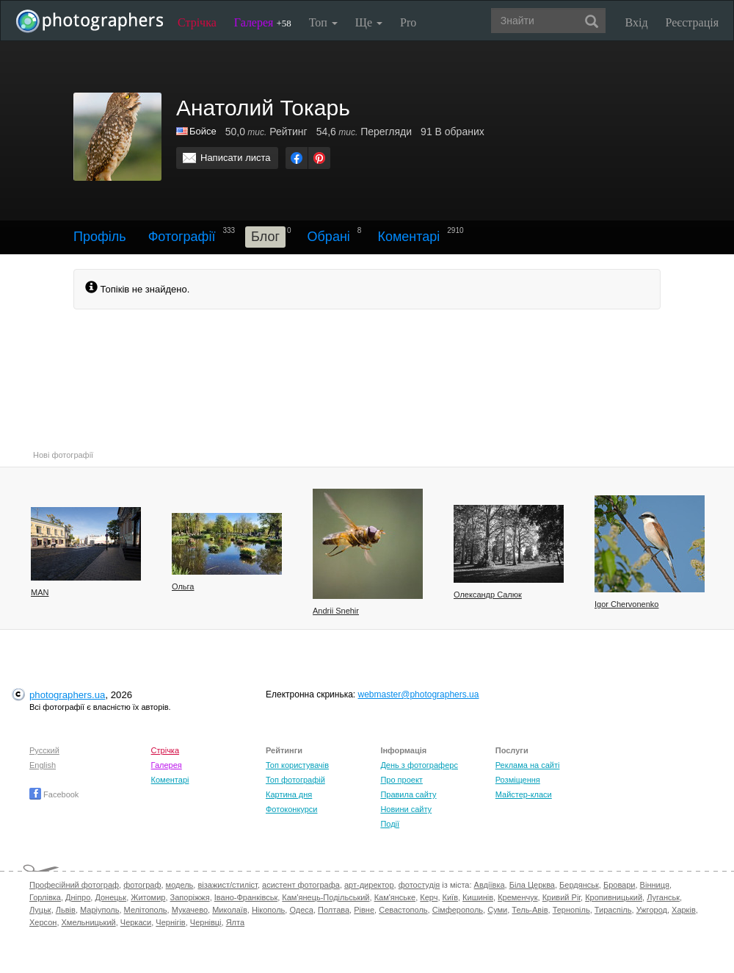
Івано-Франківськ (245, 897)
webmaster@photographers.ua (418, 694)
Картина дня (289, 794)
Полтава (333, 909)
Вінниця (654, 884)
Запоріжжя (190, 897)
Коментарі (408, 236)
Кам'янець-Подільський (325, 897)
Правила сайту (408, 794)
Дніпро (77, 897)
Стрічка (197, 22)
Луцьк (40, 909)
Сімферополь (457, 909)
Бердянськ (579, 884)
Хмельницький (89, 922)
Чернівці (206, 922)
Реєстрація (692, 22)
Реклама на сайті (527, 765)
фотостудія (419, 884)
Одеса (301, 909)
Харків (684, 909)
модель (180, 884)
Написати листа (235, 157)
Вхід (636, 22)
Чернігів (170, 922)
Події (389, 823)
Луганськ (663, 897)
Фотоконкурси (291, 809)
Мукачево (190, 909)
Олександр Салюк (488, 594)
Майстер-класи (523, 794)
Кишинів (477, 897)
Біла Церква (532, 884)
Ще (368, 22)
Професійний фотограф (74, 884)
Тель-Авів (530, 909)
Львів (66, 909)
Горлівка (45, 897)
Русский (44, 750)
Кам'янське (395, 897)
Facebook (54, 794)
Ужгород (651, 909)
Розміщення (517, 779)
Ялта (235, 922)
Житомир (148, 897)
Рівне (364, 909)
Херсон (43, 922)
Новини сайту (406, 809)
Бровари (619, 884)
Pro (408, 22)
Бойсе (203, 131)
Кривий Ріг (561, 897)
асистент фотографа (301, 884)
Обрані (329, 236)
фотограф (142, 884)
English (42, 765)
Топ (323, 22)
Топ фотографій (295, 779)
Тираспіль (613, 909)
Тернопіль (571, 909)
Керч (428, 897)
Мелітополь (145, 909)
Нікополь (268, 909)
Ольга (183, 586)
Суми (497, 909)
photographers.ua (67, 694)
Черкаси (135, 922)
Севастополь (403, 909)
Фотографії (182, 236)
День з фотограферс (419, 765)
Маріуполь (99, 909)
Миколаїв (229, 909)
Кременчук (517, 897)
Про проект (401, 779)
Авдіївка (489, 884)
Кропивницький (613, 897)
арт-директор (369, 884)
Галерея (262, 22)
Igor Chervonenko (626, 604)
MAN (39, 592)
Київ (450, 897)
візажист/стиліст (227, 884)
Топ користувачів (297, 765)
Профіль (99, 236)
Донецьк (110, 897)
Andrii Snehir (336, 610)
